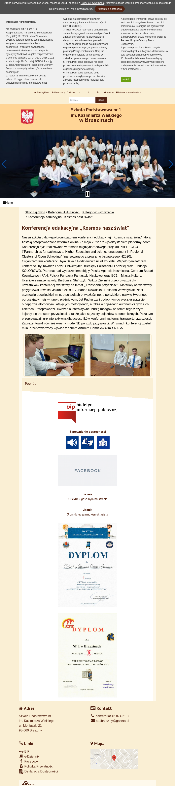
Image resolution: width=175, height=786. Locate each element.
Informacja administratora (128, 92)
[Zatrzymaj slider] (87, 194)
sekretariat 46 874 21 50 (110, 716)
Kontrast (109, 92)
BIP (24, 751)
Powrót (30, 383)
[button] (4, 164)
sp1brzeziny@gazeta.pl (109, 721)
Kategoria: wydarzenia (98, 212)
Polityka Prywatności (36, 766)
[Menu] (87, 202)
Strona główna (42, 92)
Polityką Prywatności (92, 2)
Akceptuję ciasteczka (110, 8)
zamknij (125, 79)
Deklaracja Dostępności (38, 771)
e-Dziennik (29, 756)
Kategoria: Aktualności (64, 212)
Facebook (28, 761)
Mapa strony (58, 92)
